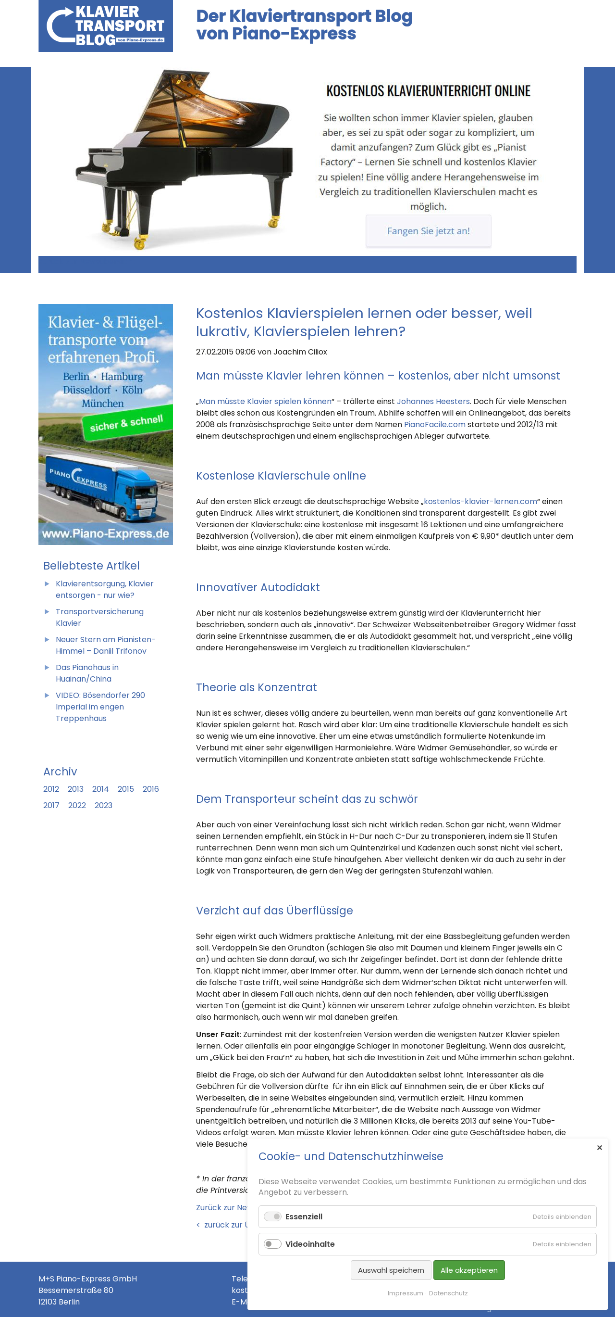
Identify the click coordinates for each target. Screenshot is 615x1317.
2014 (100, 789)
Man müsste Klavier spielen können (265, 401)
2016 (151, 789)
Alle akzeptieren (469, 1270)
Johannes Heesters (433, 401)
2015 (126, 789)
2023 (103, 805)
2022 (77, 805)
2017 (51, 805)
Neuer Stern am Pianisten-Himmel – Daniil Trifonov (106, 645)
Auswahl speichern (391, 1270)
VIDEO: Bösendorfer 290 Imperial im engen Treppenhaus (100, 707)
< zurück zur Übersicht (239, 1224)
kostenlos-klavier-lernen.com (480, 501)
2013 (76, 789)
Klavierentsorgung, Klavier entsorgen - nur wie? (105, 589)
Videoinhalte (310, 1244)
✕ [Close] (599, 1147)
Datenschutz (448, 1293)
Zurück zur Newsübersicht (86, 261)
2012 (51, 789)
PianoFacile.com (435, 424)
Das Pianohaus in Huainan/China (87, 673)
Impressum (405, 1293)
